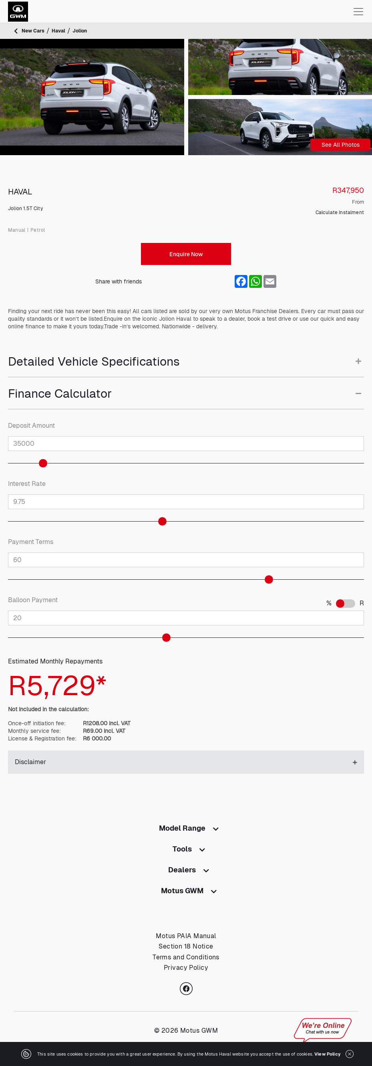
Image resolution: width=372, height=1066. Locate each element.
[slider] (47, 463)
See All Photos (341, 144)
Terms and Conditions (186, 957)
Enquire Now (186, 254)
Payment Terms (30, 542)
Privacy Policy (186, 967)
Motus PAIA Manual (186, 935)
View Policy (327, 1054)
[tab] (186, 366)
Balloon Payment (33, 600)
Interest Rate (27, 484)
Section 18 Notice (186, 946)
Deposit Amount (31, 426)
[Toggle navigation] (358, 12)
